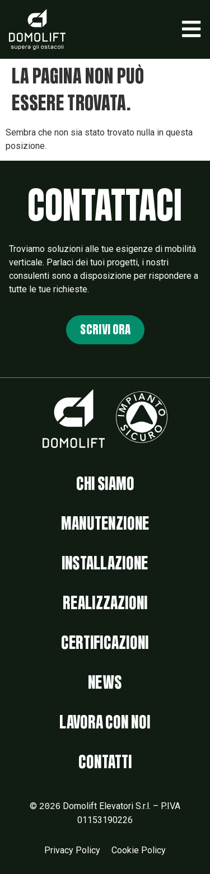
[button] (191, 29)
